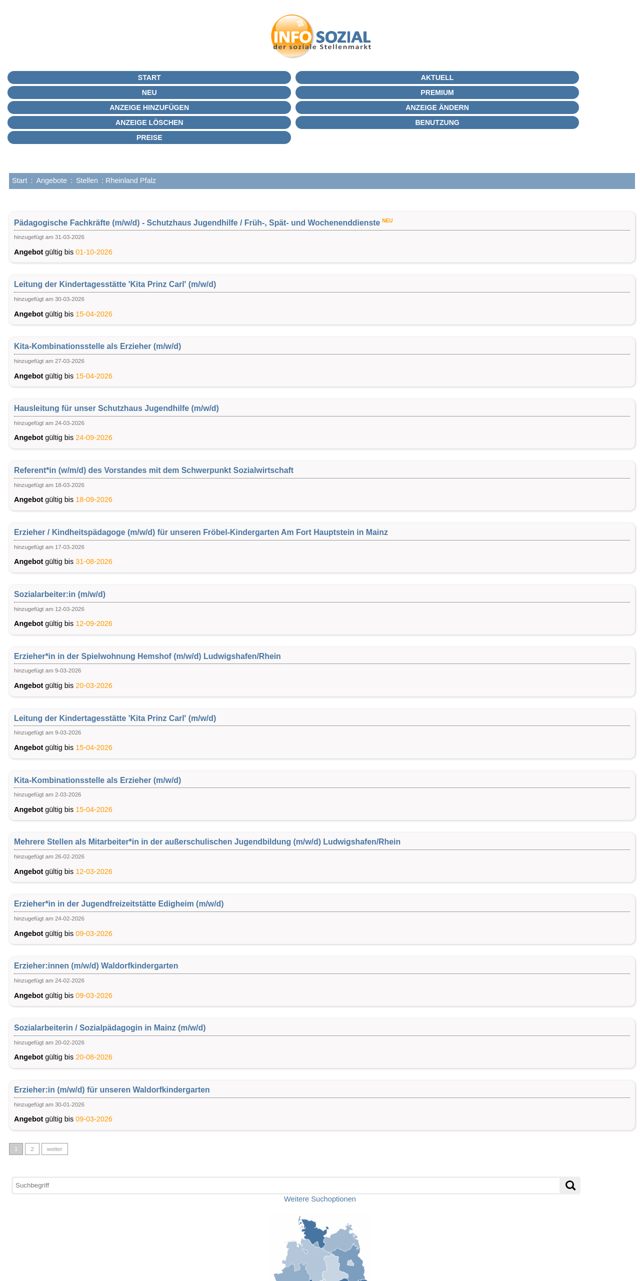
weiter (54, 1149)
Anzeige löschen (149, 122)
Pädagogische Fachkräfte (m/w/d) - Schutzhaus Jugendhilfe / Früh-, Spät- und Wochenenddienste (197, 222)
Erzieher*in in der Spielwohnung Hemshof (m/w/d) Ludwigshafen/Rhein (147, 656)
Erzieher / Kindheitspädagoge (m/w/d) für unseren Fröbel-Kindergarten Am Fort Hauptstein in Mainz (201, 532)
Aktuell (437, 78)
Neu (149, 92)
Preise (149, 138)
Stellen (87, 180)
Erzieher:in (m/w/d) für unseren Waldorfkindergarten (112, 1090)
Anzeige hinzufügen (149, 108)
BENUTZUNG (437, 122)
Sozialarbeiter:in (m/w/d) (60, 594)
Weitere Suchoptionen (320, 1199)
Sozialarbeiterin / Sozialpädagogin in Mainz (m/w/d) (110, 1028)
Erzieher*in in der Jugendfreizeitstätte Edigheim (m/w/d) (119, 904)
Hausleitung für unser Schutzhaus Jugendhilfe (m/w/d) (116, 408)
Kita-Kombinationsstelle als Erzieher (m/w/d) (97, 346)
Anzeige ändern (437, 108)
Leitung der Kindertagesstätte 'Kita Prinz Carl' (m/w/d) (115, 284)
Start (149, 78)
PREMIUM (437, 92)
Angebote (51, 180)
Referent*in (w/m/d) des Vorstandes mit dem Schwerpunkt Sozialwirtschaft (154, 470)
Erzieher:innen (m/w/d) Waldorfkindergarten (96, 966)
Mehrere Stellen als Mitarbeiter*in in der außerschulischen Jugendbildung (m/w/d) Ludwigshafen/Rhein (207, 842)
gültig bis (322, 236)
